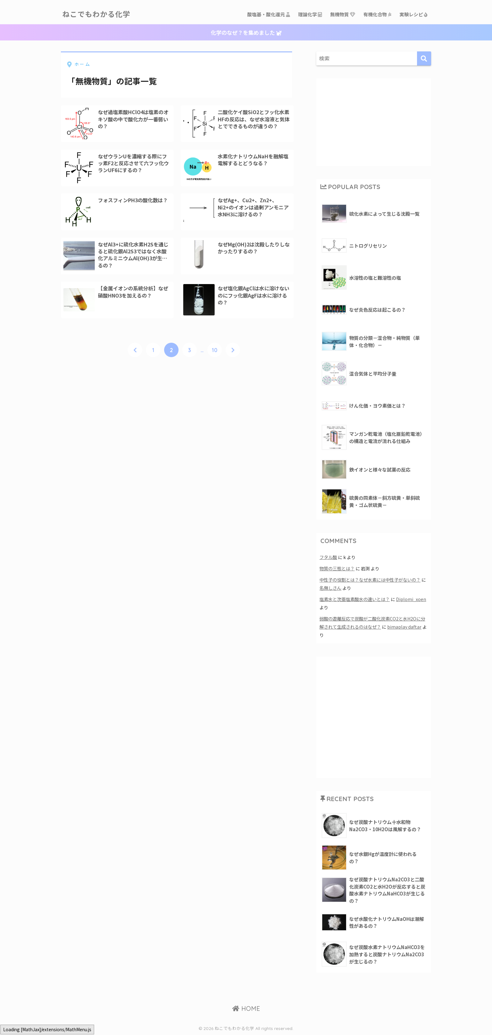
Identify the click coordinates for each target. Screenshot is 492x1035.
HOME (246, 1008)
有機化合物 (377, 14)
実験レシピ (413, 14)
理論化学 (310, 14)
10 (214, 350)
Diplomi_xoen (411, 599)
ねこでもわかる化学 (96, 14)
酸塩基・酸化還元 (269, 14)
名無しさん (330, 587)
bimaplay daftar (404, 626)
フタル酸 (328, 557)
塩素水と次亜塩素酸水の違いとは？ (354, 599)
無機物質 (343, 14)
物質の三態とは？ (337, 568)
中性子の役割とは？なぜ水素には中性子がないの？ (369, 579)
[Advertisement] (374, 121)
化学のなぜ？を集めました (246, 32)
